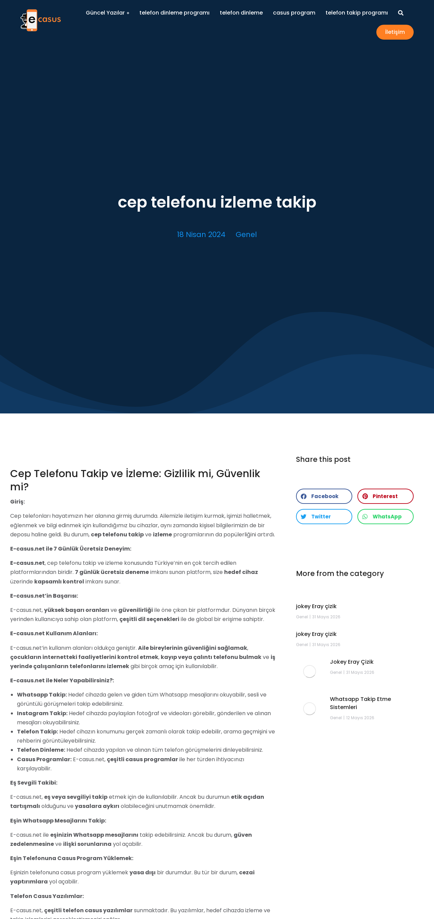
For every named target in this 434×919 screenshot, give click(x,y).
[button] (324, 496)
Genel (246, 234)
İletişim (395, 32)
